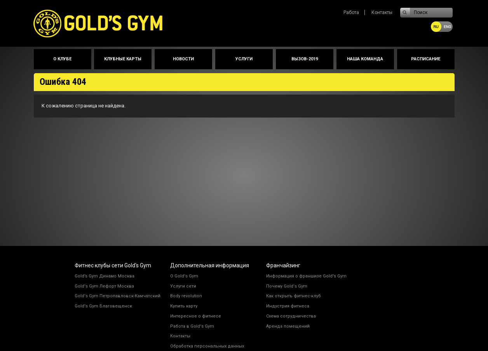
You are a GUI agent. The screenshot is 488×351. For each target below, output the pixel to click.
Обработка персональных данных (207, 346)
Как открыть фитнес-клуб (293, 295)
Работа (351, 12)
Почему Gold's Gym (286, 286)
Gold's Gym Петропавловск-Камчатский (117, 295)
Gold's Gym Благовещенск (103, 306)
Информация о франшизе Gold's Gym (306, 276)
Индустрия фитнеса (287, 306)
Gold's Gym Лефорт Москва (104, 286)
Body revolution (186, 295)
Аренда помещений (288, 326)
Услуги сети (183, 286)
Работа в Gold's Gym (192, 326)
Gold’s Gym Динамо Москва (104, 276)
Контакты (381, 12)
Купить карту (183, 306)
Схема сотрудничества (291, 316)
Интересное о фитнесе (195, 316)
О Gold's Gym (184, 276)
